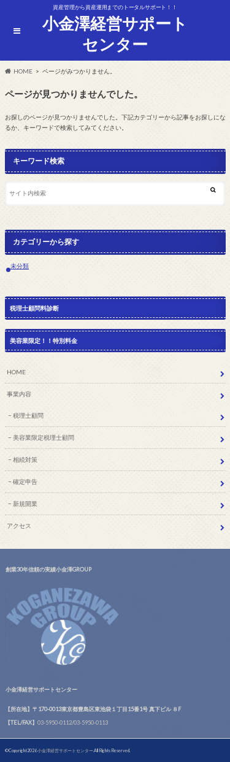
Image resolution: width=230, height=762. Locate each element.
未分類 (19, 266)
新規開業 (25, 503)
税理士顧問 (28, 415)
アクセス (19, 525)
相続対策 (25, 459)
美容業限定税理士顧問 (43, 437)
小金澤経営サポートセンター (115, 34)
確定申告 (25, 481)
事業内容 (19, 394)
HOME (16, 371)
